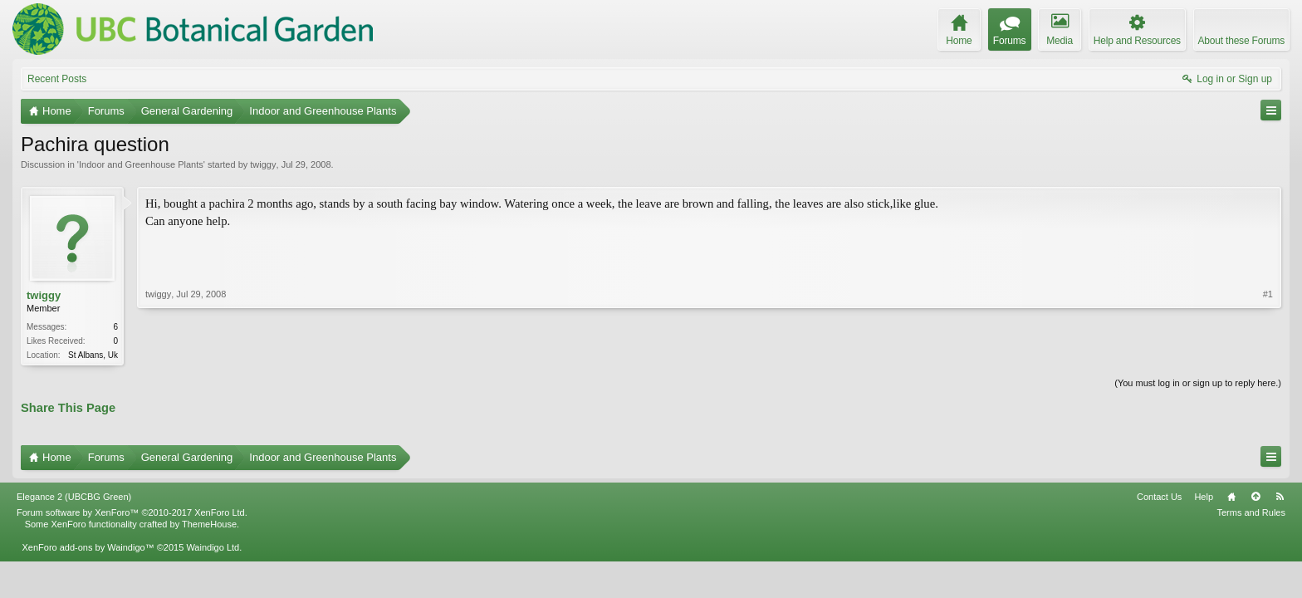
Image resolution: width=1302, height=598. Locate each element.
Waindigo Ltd (212, 547)
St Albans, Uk (93, 355)
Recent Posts (56, 79)
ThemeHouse (209, 524)
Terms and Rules (1250, 512)
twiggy (263, 164)
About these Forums (1241, 41)
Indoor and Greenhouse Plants (141, 164)
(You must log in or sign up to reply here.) (1197, 383)
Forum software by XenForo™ (132, 512)
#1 (1268, 294)
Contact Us (1159, 497)
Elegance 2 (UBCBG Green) (74, 497)
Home (1231, 496)
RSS (1279, 496)
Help (1203, 497)
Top (1255, 496)
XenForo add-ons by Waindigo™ (88, 547)
